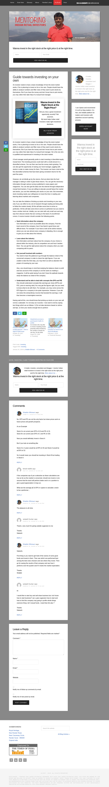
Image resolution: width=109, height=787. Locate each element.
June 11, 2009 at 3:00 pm (33, 409)
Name (15, 653)
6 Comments (41, 344)
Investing (23, 339)
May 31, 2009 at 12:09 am (33, 466)
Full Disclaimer (38, 779)
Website (15, 672)
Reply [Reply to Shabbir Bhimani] (19, 457)
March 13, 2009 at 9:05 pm (33, 541)
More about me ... (51, 367)
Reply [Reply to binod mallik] (19, 490)
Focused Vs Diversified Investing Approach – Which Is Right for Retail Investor (20, 324)
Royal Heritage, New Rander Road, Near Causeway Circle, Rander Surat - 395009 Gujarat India (17, 730)
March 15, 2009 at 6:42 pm (33, 498)
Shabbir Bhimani (88, 3)
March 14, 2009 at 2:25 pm (33, 516)
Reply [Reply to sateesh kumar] (19, 533)
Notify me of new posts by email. (24, 692)
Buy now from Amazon (50, 126)
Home (11, 354)
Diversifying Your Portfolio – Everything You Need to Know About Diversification (55, 324)
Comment (16, 633)
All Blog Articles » (64, 729)
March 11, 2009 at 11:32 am (33, 581)
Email (15, 663)
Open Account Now (85, 122)
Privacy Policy (51, 779)
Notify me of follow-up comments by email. (27, 684)
